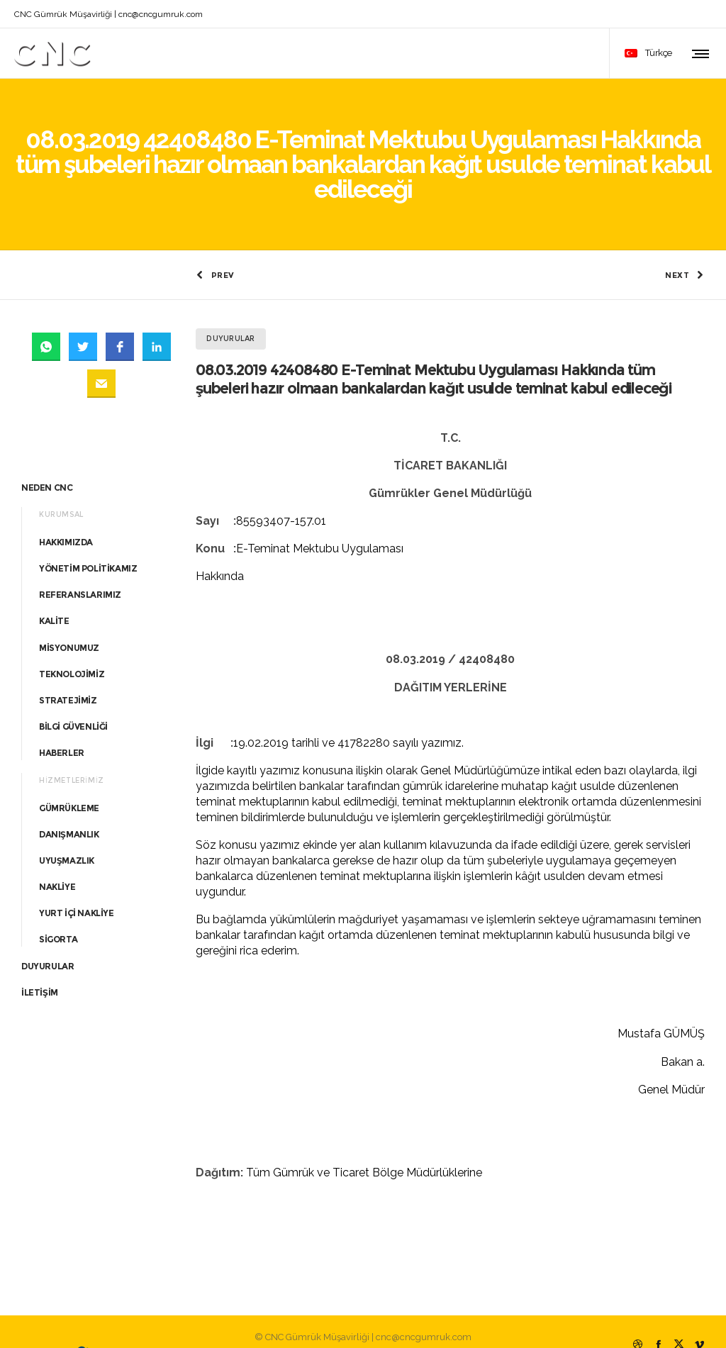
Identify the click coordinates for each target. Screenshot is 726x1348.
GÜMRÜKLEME (69, 781)
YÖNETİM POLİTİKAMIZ (88, 541)
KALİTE (54, 594)
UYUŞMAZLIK (66, 833)
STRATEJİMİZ (68, 673)
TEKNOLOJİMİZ (71, 647)
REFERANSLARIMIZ (80, 568)
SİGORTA (58, 913)
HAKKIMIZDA (66, 515)
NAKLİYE (57, 860)
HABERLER (61, 726)
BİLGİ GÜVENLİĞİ (73, 700)
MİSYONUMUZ (69, 620)
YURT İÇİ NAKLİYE (76, 886)
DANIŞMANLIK (69, 807)
